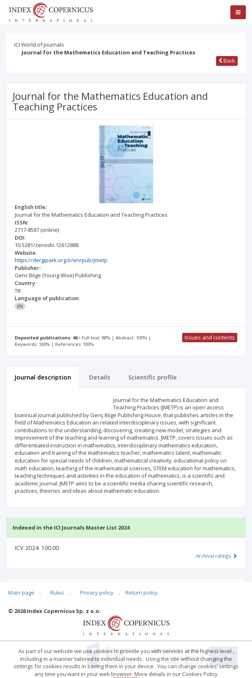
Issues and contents (210, 337)
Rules (57, 592)
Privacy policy (97, 592)
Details (99, 377)
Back (227, 60)
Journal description (43, 377)
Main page (21, 592)
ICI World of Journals (39, 44)
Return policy (141, 592)
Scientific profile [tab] (152, 377)
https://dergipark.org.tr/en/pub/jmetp (61, 260)
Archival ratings (216, 555)
